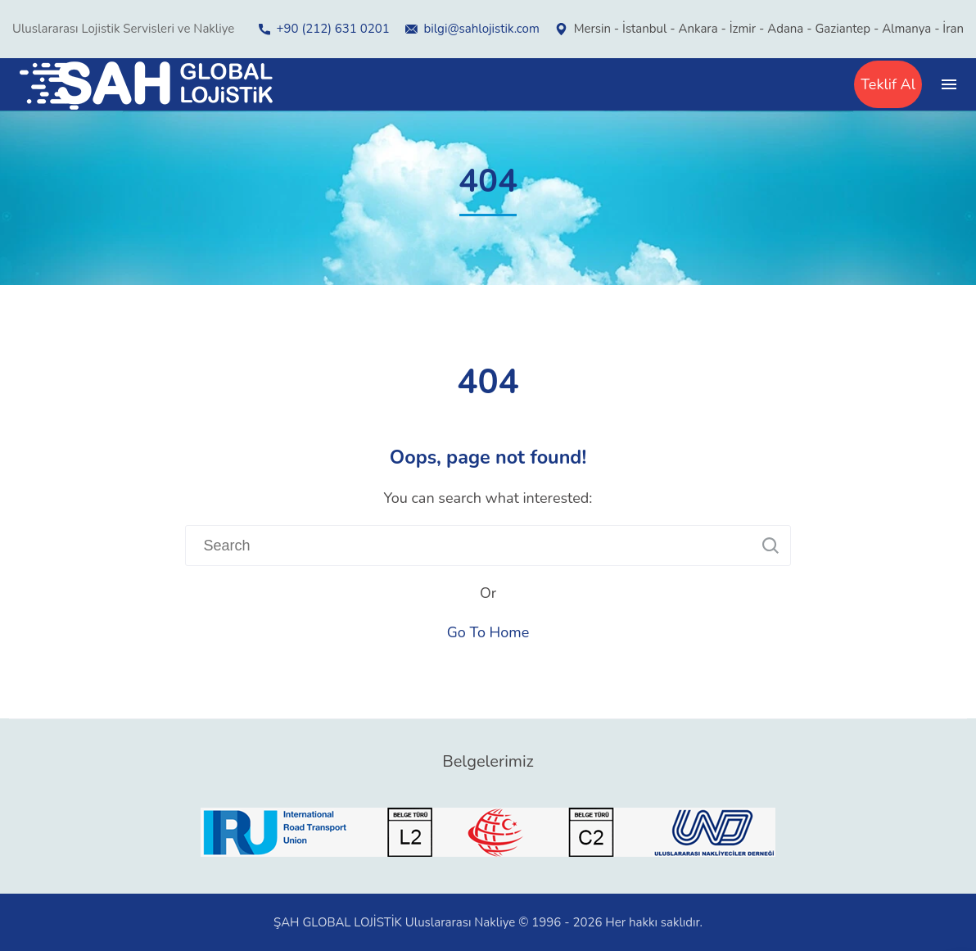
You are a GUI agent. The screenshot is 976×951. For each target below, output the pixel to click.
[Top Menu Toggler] (949, 84)
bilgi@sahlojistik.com (482, 28)
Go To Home (488, 632)
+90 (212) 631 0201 (333, 28)
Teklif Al (888, 84)
